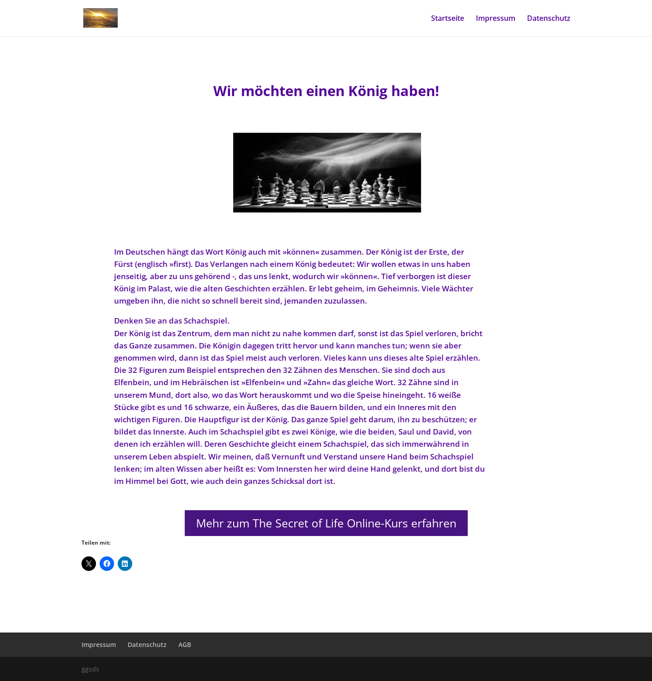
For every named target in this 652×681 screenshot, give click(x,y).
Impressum (495, 19)
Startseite (447, 19)
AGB (184, 644)
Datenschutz (548, 19)
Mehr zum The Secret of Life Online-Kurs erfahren (326, 523)
